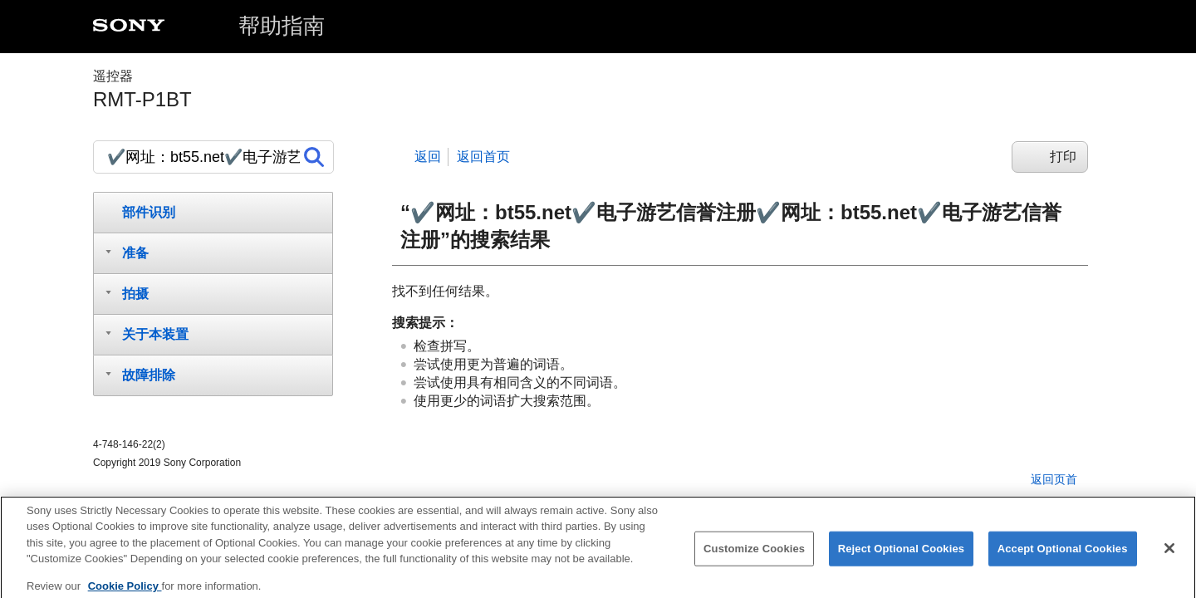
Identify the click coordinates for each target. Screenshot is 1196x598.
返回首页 (483, 157)
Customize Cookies (754, 556)
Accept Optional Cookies (1062, 556)
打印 (1063, 157)
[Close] (1169, 555)
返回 (427, 157)
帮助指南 (281, 25)
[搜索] (213, 157)
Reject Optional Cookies (901, 556)
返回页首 (1054, 479)
